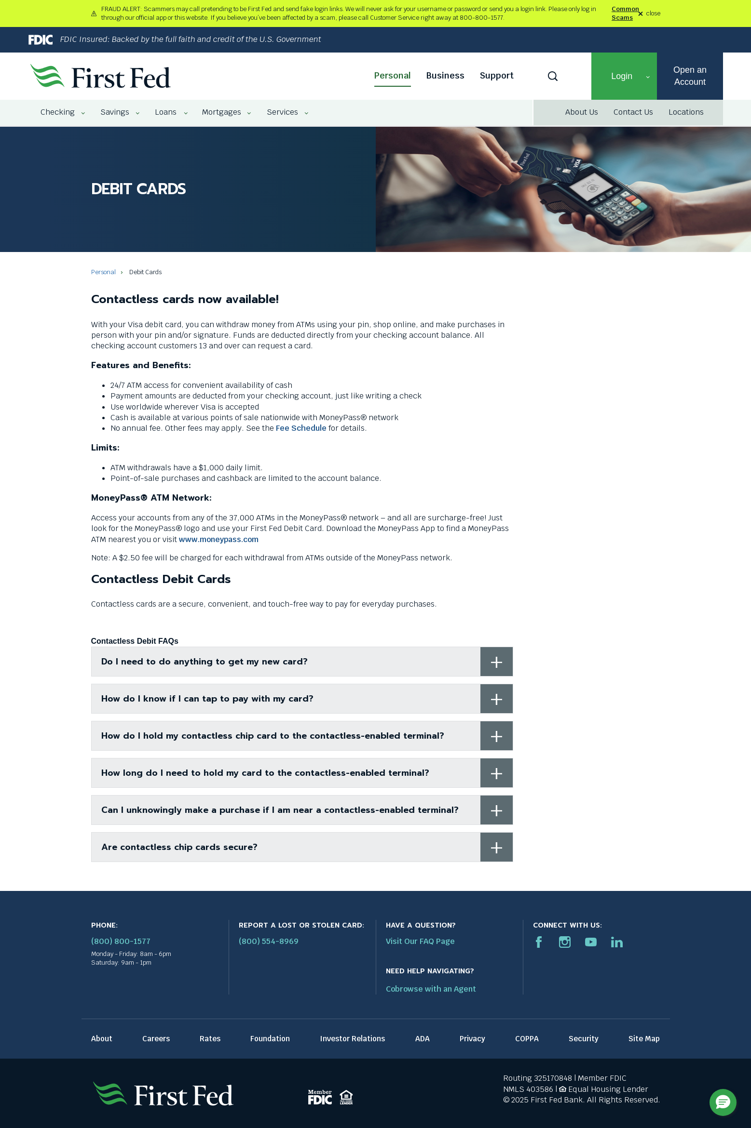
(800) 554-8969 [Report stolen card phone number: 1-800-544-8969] (269, 941)
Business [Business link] (445, 75)
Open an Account (690, 76)
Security (584, 1038)
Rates (210, 1038)
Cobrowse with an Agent (431, 989)
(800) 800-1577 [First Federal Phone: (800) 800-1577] (120, 941)
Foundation (270, 1038)
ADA (422, 1038)
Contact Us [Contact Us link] (633, 112)
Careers (156, 1038)
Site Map (644, 1038)
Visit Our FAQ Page (420, 941)
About (101, 1038)
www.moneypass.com (219, 539)
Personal (103, 272)
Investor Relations (352, 1038)
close (653, 13)
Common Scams (625, 13)
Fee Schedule (301, 428)
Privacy (472, 1038)
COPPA (527, 1038)
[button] (624, 76)
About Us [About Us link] (581, 112)
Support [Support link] (497, 75)
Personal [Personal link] (392, 75)
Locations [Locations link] (686, 112)
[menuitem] (58, 112)
